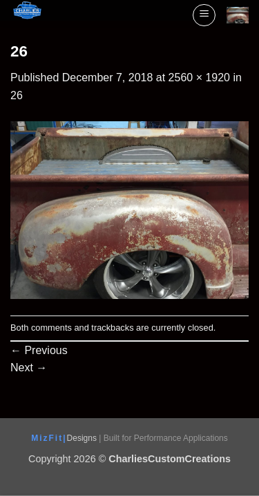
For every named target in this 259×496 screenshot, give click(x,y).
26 (16, 95)
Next (28, 367)
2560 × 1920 (199, 77)
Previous (39, 350)
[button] (204, 15)
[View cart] (238, 15)
